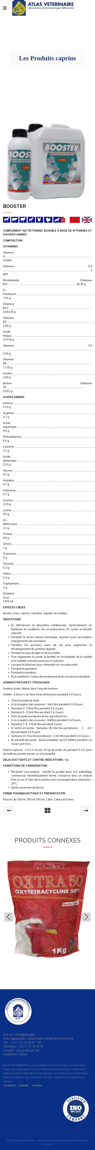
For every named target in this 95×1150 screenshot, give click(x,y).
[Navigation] (5, 8)
